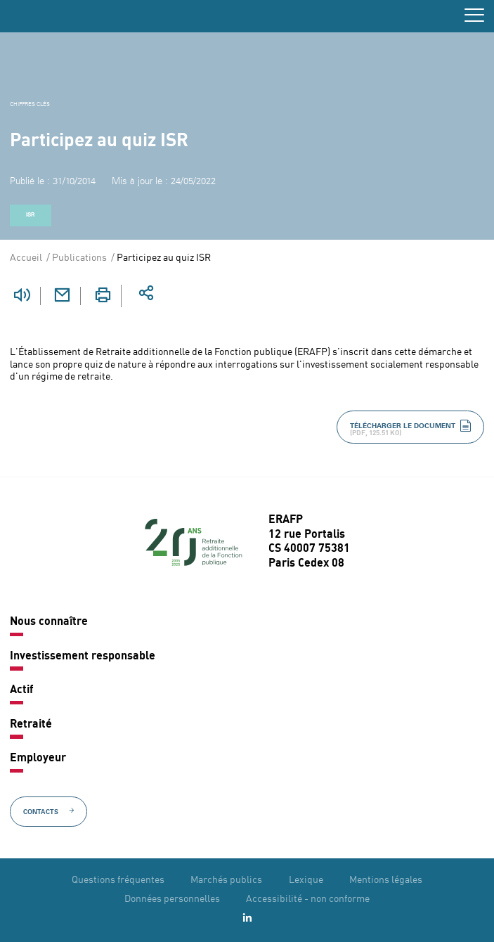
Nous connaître (49, 622)
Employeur (38, 758)
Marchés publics (226, 880)
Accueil (26, 258)
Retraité (31, 724)
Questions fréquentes (118, 880)
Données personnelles (172, 899)
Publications (79, 258)
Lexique (306, 880)
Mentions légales (385, 880)
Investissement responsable (82, 656)
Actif (21, 690)
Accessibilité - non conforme (308, 899)
